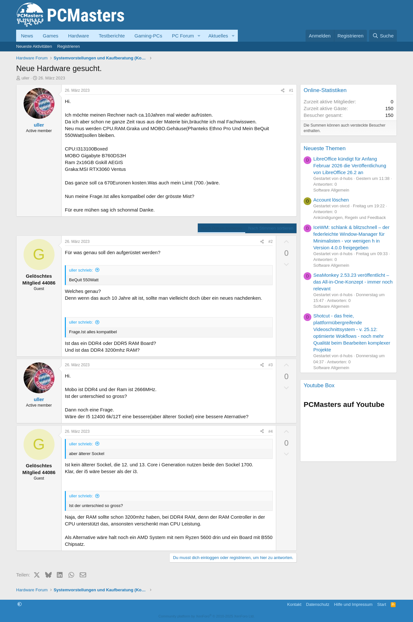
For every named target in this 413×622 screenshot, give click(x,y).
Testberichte (112, 35)
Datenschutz (317, 604)
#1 (291, 90)
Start (381, 604)
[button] (199, 36)
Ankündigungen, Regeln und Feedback (349, 217)
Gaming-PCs (148, 35)
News (27, 35)
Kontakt (294, 604)
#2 (270, 241)
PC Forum (183, 35)
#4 (270, 431)
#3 (270, 365)
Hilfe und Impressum (353, 604)
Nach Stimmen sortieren (270, 228)
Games (50, 35)
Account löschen (331, 199)
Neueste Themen (325, 148)
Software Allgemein (331, 190)
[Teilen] (282, 90)
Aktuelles (218, 35)
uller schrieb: (81, 270)
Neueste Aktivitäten (34, 46)
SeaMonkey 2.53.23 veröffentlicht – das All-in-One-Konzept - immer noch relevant (353, 281)
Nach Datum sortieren (221, 228)
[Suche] (383, 36)
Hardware (78, 35)
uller (26, 78)
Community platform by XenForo (206, 616)
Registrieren (68, 46)
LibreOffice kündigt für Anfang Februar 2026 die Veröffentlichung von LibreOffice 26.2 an (349, 165)
